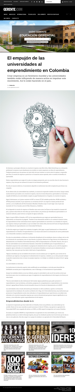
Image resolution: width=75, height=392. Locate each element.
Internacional (21, 14)
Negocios (12, 14)
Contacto (15, 18)
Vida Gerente (42, 14)
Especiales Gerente (24, 1)
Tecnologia (64, 388)
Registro (66, 1)
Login (70, 1)
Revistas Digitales (8, 4)
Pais (58, 387)
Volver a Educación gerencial (34, 41)
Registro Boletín (8, 1)
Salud (69, 388)
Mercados (68, 387)
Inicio (5, 14)
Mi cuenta (16, 1)
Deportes (68, 389)
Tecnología (32, 14)
